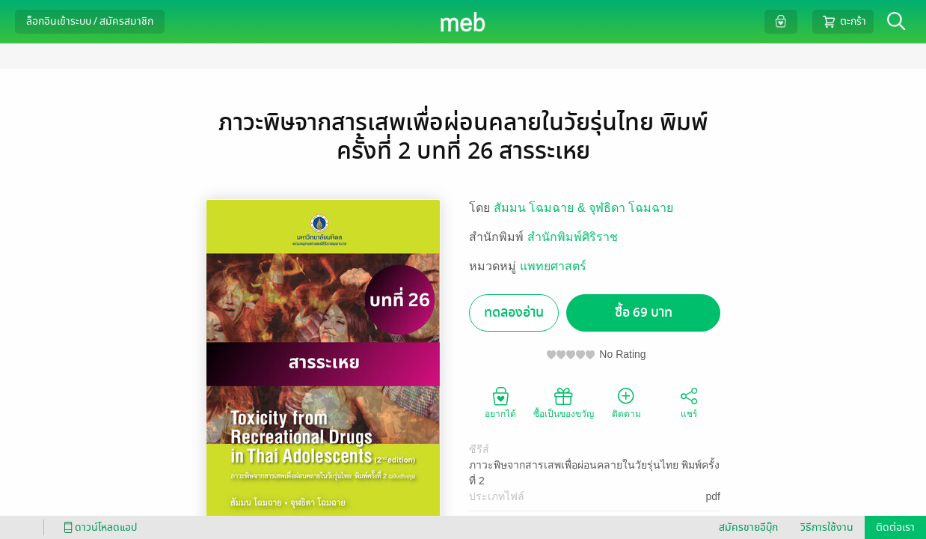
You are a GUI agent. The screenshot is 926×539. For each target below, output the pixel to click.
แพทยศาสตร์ (553, 266)
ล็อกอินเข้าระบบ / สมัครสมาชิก (89, 21)
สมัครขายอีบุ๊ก (748, 527)
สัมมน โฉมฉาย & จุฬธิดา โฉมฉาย (583, 207)
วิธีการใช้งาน (826, 527)
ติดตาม (626, 402)
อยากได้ (500, 402)
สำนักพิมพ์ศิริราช (572, 237)
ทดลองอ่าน (514, 312)
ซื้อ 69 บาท (643, 312)
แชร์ (689, 402)
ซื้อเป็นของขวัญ (563, 402)
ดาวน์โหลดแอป (98, 527)
